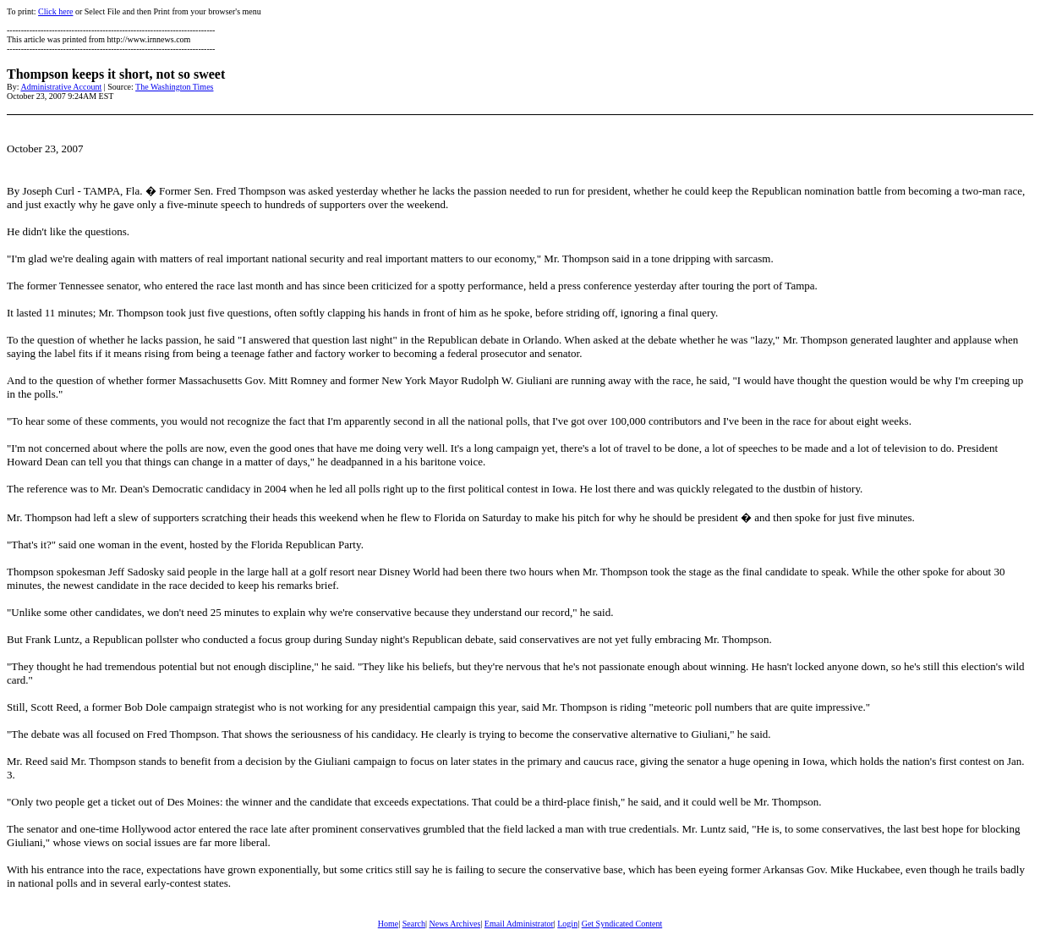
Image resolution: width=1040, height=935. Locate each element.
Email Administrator (519, 923)
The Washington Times (174, 86)
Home (388, 923)
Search (413, 923)
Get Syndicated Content (622, 923)
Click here (55, 11)
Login (567, 923)
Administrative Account (60, 86)
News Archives (454, 923)
